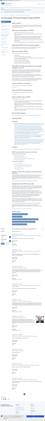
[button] (2, 399)
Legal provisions (4, 49)
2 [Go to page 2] (26, 394)
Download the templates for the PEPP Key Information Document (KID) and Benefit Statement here (27, 115)
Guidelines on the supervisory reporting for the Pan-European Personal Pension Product (27, 149)
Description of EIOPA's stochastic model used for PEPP (23, 166)
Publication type (3, 235)
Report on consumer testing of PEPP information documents (23, 164)
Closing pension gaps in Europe (19, 268)
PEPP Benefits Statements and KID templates (19, 224)
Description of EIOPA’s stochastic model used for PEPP (24, 379)
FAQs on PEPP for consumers (4, 39)
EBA (31, 413)
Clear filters (7, 243)
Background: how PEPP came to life (5, 52)
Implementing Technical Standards (19, 159)
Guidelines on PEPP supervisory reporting (21, 301)
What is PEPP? (4, 23)
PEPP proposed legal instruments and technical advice (24, 336)
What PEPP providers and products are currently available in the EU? (5, 35)
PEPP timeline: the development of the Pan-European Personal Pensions (24, 221)
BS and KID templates (5, 47)
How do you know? (17, 0)
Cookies (32, 407)
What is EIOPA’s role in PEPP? (5, 45)
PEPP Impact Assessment (18, 350)
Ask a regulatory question (19, 407)
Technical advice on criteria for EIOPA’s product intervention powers (24, 158)
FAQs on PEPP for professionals (4, 42)
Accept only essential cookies (38, 416)
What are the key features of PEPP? (6, 26)
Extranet (32, 412)
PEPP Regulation (16, 203)
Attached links (4, 54)
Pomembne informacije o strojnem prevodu (17, 11)
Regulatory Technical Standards (19, 155)
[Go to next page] (31, 394)
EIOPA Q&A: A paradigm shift (18, 317)
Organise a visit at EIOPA (19, 408)
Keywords (2, 231)
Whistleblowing (33, 406)
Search (3, 243)
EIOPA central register (22, 79)
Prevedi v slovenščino (7, 11)
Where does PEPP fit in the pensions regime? (6, 29)
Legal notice (32, 408)
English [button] (38, 4)
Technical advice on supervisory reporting (20, 157)
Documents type (3, 239)
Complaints (17, 406)
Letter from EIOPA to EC (18, 167)
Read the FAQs (14, 87)
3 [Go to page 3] (28, 394)
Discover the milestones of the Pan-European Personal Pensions (22, 208)
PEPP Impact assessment (18, 163)
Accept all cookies (30, 416)
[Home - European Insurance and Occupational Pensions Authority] (7, 4)
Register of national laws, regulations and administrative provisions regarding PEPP (24, 180)
